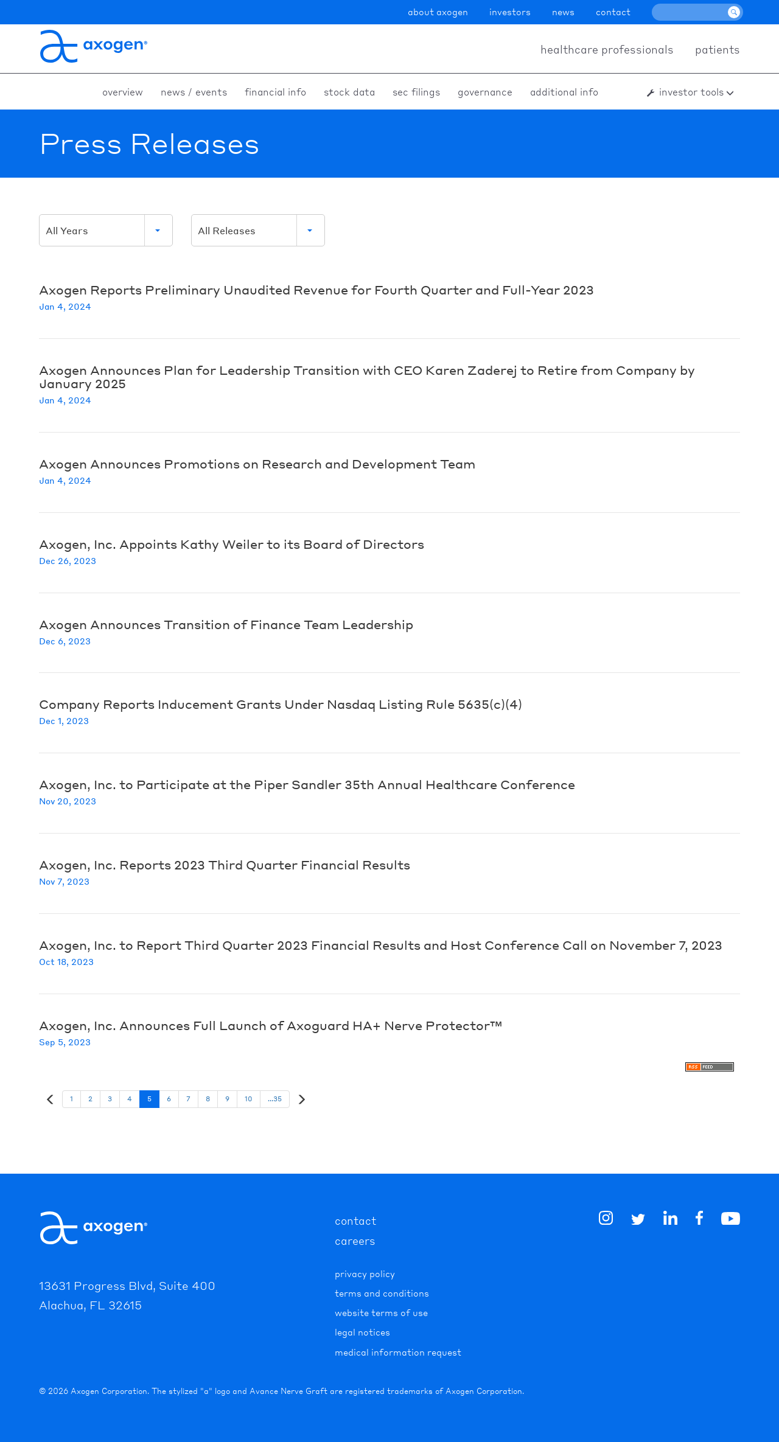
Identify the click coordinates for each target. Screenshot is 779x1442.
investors (510, 11)
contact (613, 11)
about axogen (438, 11)
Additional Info (564, 91)
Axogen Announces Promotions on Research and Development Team (257, 464)
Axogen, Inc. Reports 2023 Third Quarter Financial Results (224, 865)
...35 (275, 1099)
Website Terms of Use (381, 1312)
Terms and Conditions (382, 1293)
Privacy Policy (365, 1273)
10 (249, 1099)
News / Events (194, 91)
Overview (122, 91)
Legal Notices (362, 1332)
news (563, 11)
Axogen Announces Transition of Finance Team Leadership (226, 624)
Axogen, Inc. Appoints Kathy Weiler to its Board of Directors (231, 544)
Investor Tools (691, 91)
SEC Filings (416, 91)
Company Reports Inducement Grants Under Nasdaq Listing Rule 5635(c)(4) (280, 704)
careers (355, 1240)
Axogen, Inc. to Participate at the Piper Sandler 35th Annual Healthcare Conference (307, 784)
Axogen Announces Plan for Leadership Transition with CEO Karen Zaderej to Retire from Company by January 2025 (367, 376)
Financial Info (275, 91)
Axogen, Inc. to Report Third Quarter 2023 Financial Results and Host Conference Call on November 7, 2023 (380, 945)
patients (717, 49)
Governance (485, 91)
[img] (699, 1220)
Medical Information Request (398, 1352)
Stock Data (349, 91)
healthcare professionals (607, 49)
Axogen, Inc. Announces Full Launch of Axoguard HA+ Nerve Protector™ (270, 1025)
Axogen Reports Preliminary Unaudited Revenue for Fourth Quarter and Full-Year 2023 (316, 290)
